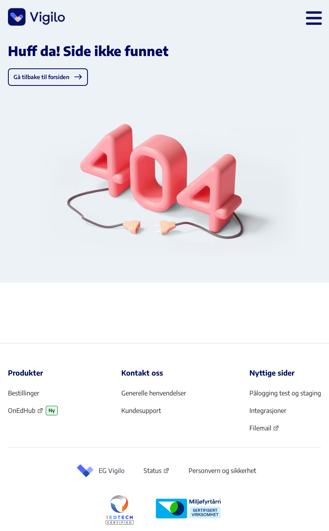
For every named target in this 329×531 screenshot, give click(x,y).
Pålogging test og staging (285, 393)
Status (156, 472)
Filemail (264, 430)
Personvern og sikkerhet (222, 471)
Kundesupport (141, 411)
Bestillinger (23, 393)
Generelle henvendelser (153, 393)
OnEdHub (25, 413)
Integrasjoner (267, 411)
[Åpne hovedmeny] (312, 17)
